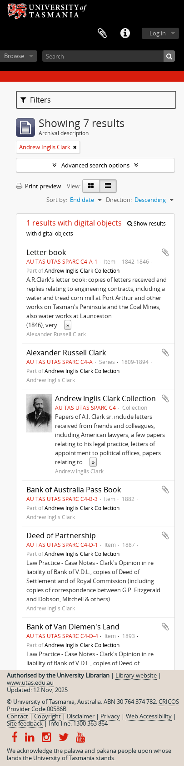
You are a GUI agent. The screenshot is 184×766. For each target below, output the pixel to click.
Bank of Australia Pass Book (73, 490)
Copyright (47, 716)
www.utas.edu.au (30, 682)
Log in (157, 33)
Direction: (119, 200)
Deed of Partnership (61, 535)
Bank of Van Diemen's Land (72, 627)
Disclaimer (80, 716)
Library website (136, 675)
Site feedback (25, 723)
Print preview (38, 186)
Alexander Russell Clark (66, 353)
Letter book (46, 252)
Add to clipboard (165, 252)
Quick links (125, 33)
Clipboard (102, 33)
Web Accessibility (149, 716)
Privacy (110, 716)
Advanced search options (95, 165)
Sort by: (56, 200)
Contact (17, 716)
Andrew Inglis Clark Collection (82, 270)
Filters (35, 100)
